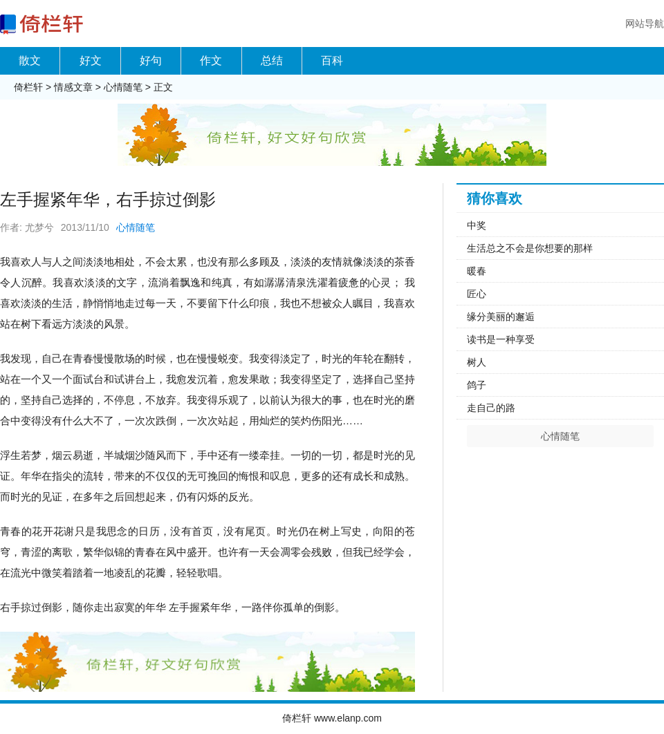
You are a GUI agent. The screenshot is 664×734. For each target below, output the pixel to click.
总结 (272, 60)
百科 (332, 60)
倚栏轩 (28, 87)
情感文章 (73, 87)
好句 (151, 60)
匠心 (476, 293)
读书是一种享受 (501, 339)
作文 (211, 60)
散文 (30, 60)
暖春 (476, 270)
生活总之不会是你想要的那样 (530, 248)
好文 (91, 60)
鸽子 (476, 384)
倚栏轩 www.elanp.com (332, 718)
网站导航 (644, 23)
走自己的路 (491, 407)
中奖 (476, 225)
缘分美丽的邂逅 (501, 316)
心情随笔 (123, 87)
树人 (476, 362)
